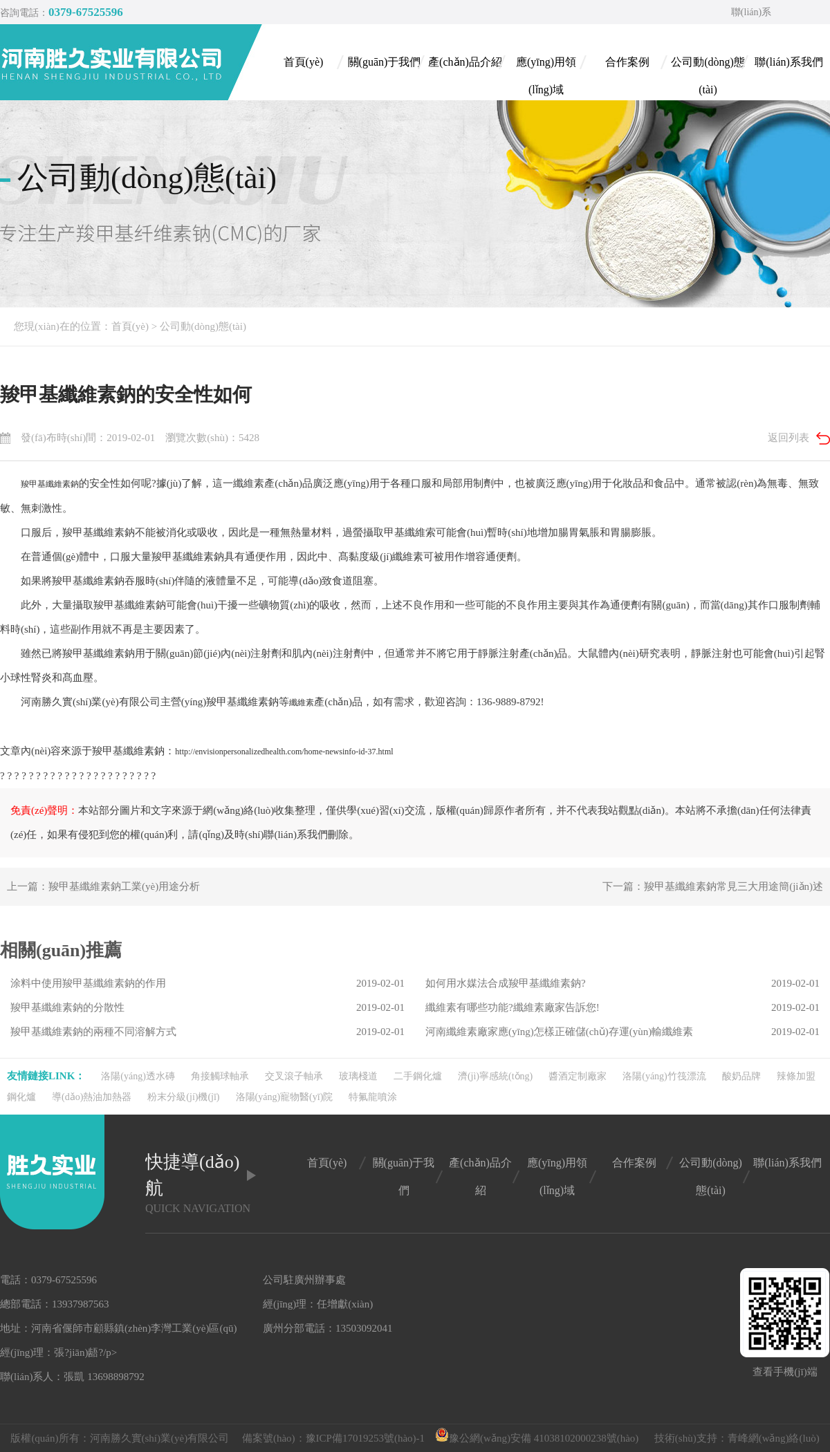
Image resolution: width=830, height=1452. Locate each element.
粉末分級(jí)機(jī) (183, 1097)
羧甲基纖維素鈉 (50, 484)
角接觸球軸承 (220, 1076)
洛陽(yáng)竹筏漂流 (664, 1076)
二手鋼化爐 (418, 1076)
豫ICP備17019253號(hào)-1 (365, 1438)
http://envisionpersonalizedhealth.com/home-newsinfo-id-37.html (284, 751)
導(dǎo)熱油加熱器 (91, 1097)
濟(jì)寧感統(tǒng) (495, 1076)
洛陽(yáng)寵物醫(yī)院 (284, 1097)
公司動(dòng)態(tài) (203, 326)
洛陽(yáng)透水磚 (138, 1076)
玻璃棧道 (358, 1076)
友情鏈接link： (46, 1075)
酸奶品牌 (741, 1076)
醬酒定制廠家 (577, 1076)
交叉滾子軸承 (294, 1076)
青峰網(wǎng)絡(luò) (774, 1438)
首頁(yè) (130, 326)
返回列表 (788, 437)
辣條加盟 (796, 1076)
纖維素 (301, 702)
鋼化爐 (21, 1097)
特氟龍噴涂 (373, 1097)
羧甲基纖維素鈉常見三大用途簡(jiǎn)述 (733, 886)
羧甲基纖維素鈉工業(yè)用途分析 (124, 886)
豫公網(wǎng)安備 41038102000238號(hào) (536, 1438)
